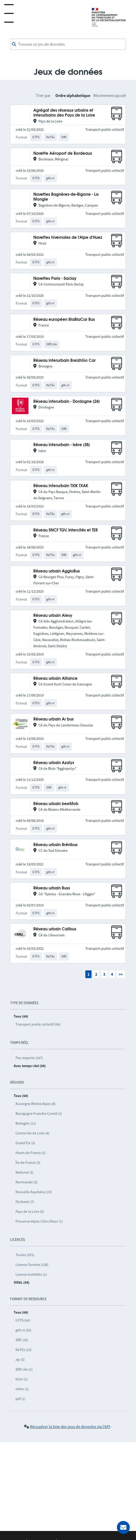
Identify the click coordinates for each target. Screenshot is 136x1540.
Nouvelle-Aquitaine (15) (34, 1192)
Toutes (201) (25, 1254)
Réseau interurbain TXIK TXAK (60, 486)
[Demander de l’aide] (123, 1527)
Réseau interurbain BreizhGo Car (64, 361)
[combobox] (68, 44)
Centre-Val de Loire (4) (32, 1133)
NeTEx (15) (24, 1349)
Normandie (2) (26, 1182)
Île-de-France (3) (28, 1162)
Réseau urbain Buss (51, 888)
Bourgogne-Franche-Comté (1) (39, 1113)
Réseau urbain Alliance (55, 679)
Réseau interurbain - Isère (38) (61, 445)
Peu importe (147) (29, 1057)
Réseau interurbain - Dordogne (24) (66, 402)
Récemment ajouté (109, 95)
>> (121, 974)
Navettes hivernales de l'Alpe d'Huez (67, 238)
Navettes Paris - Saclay (55, 279)
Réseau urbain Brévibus (55, 845)
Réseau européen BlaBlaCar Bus (64, 320)
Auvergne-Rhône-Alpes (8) (36, 1103)
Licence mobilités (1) (31, 1274)
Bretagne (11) (26, 1123)
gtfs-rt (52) (23, 1330)
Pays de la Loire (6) (30, 1211)
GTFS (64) (23, 1320)
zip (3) (20, 1359)
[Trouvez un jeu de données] (68, 44)
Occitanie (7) (25, 1201)
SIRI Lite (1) (24, 1369)
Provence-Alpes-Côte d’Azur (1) (39, 1221)
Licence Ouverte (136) (32, 1264)
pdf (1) (20, 1398)
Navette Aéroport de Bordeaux (62, 153)
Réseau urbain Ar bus (53, 719)
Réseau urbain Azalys (53, 763)
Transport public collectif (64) (38, 1024)
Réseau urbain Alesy (52, 616)
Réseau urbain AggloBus (56, 571)
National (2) (24, 1172)
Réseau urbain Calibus (54, 929)
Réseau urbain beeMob (55, 804)
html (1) (22, 1379)
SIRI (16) (22, 1340)
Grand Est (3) (25, 1143)
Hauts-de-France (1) (31, 1152)
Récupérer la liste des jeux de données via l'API (70, 1426)
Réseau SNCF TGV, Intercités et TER (65, 530)
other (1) (22, 1389)
